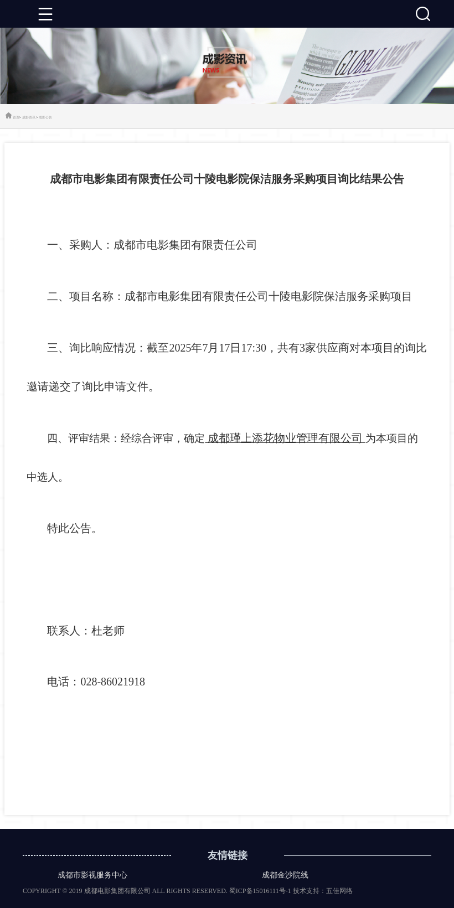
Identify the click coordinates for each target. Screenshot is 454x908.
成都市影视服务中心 (92, 875)
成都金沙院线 (285, 875)
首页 (16, 117)
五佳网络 (339, 891)
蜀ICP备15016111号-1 (260, 891)
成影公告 (45, 117)
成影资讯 (28, 117)
